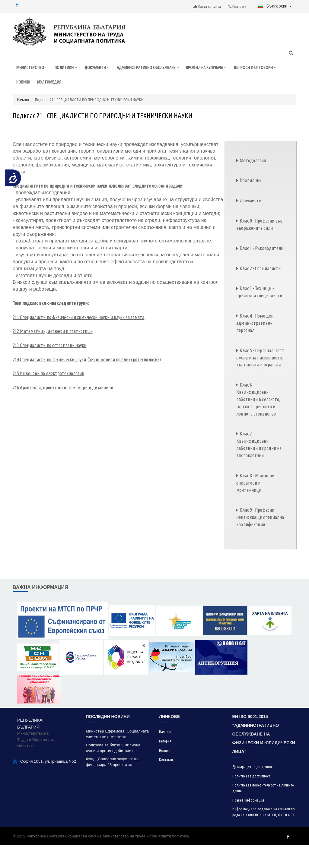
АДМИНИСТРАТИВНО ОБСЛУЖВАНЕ (153, 68)
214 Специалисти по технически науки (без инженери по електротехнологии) (87, 362)
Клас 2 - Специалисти (260, 271)
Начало (23, 102)
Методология (253, 163)
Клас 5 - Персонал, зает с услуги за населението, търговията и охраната (260, 360)
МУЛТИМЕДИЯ (102, 84)
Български (275, 6)
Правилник (250, 183)
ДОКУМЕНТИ (99, 68)
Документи (250, 203)
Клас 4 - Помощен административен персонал (254, 326)
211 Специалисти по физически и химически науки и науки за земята (78, 320)
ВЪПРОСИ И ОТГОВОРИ (38, 84)
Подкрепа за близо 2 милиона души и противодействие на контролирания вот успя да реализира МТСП (113, 751)
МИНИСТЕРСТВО (32, 68)
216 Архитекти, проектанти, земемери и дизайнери (63, 390)
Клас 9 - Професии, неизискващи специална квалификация (260, 520)
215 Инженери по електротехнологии (48, 376)
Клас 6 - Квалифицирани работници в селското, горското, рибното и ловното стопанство (258, 402)
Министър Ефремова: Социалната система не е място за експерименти (117, 737)
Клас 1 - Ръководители (261, 251)
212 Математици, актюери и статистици (53, 334)
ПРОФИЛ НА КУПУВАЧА (216, 68)
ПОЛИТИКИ (67, 68)
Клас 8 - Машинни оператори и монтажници (255, 485)
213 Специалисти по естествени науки (50, 348)
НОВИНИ (75, 84)
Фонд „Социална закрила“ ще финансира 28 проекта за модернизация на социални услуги (117, 765)
